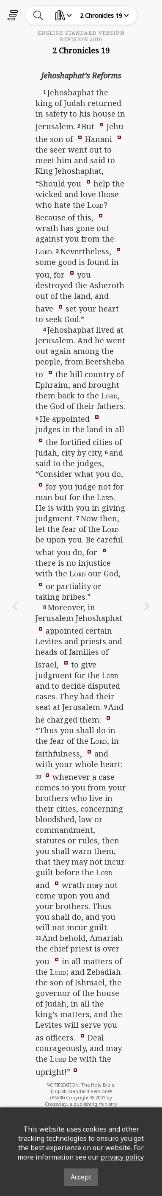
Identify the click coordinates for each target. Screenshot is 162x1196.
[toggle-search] (38, 15)
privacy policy (122, 1157)
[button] (101, 124)
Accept (81, 1177)
